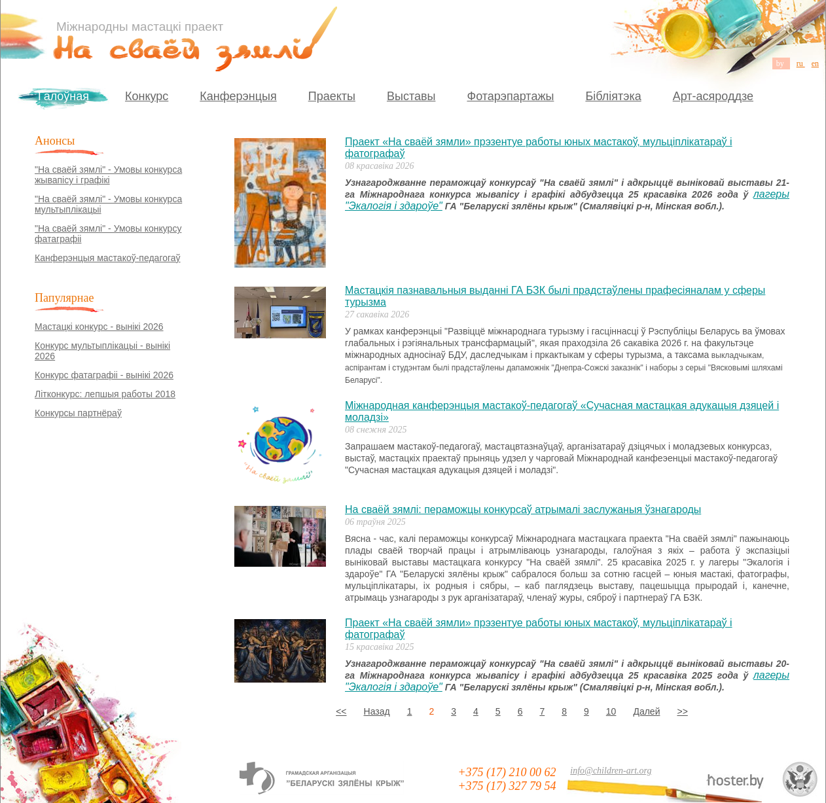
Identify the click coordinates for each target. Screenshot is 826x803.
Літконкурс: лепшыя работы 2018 (105, 394)
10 (611, 711)
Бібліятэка (613, 96)
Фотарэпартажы (510, 96)
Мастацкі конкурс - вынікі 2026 (99, 326)
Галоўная (63, 96)
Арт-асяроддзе (713, 96)
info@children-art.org (610, 771)
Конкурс (146, 96)
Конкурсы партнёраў (78, 413)
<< (341, 711)
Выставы (411, 96)
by (781, 63)
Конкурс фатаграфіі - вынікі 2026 (104, 375)
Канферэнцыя (238, 96)
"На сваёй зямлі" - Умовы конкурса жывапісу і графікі (108, 174)
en (815, 63)
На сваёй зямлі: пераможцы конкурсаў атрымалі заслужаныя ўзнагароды (523, 509)
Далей (646, 711)
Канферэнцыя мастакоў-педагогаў (108, 258)
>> (682, 711)
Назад (377, 711)
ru (801, 63)
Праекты (331, 96)
